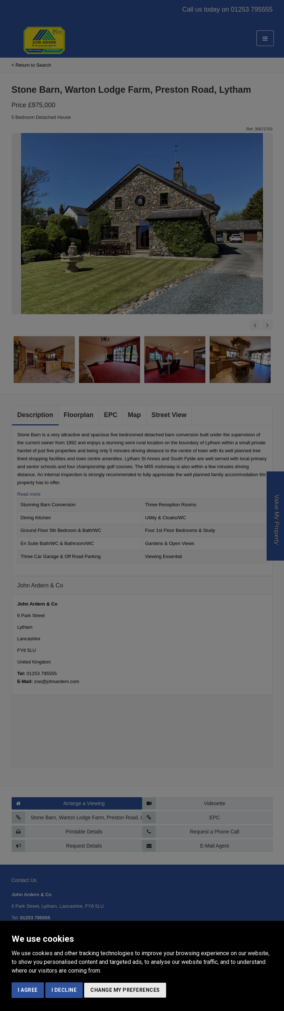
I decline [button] (64, 990)
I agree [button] (28, 990)
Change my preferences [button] (125, 990)
